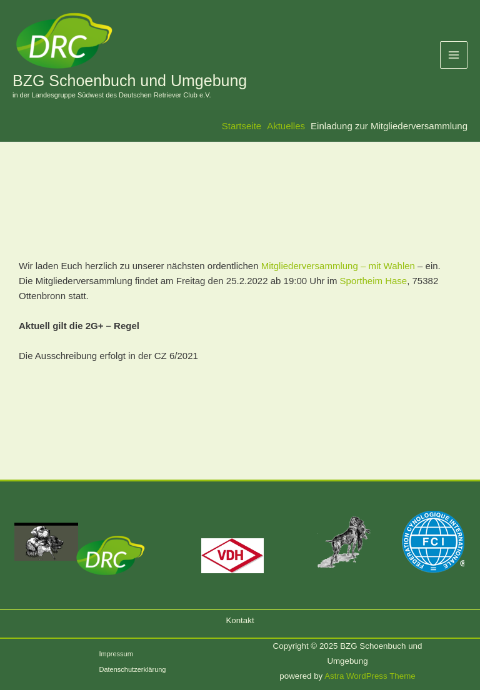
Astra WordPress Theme (369, 676)
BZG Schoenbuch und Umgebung (129, 80)
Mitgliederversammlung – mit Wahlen (338, 265)
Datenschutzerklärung (132, 669)
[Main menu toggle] (454, 55)
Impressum (115, 654)
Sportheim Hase (374, 280)
